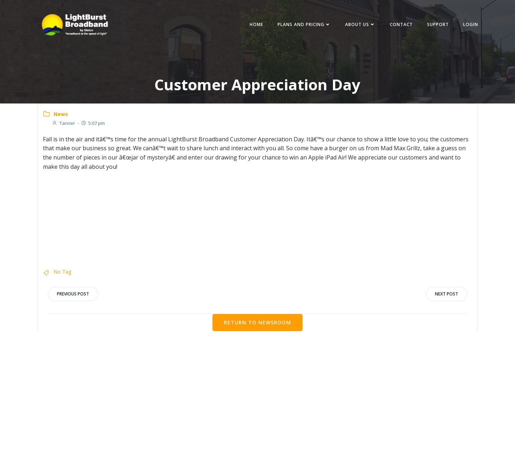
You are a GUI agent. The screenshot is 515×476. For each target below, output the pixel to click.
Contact (400, 25)
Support (437, 25)
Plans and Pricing (303, 25)
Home (255, 25)
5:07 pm (93, 124)
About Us (359, 25)
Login (469, 25)
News (61, 114)
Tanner (63, 124)
